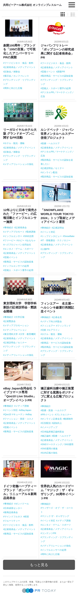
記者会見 (57, 317)
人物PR (46, 249)
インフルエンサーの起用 (16, 266)
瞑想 (26, 516)
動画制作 (68, 419)
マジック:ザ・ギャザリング (55, 516)
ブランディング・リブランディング (19, 82)
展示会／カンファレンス (16, 76)
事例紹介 (8, 227)
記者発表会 (21, 227)
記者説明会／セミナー (53, 168)
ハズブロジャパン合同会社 (17, 244)
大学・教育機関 (28, 334)
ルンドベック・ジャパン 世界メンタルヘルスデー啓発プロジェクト (59, 133)
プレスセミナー (64, 414)
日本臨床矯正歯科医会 (53, 431)
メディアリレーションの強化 (18, 164)
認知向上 (57, 423)
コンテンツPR (49, 533)
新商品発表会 (11, 512)
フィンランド (64, 325)
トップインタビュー (52, 236)
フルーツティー (12, 521)
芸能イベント (48, 71)
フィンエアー (48, 325)
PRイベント (48, 414)
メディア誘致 (22, 406)
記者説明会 (58, 227)
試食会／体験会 (12, 71)
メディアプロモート (14, 232)
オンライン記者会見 (52, 419)
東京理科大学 (11, 334)
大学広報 (20, 317)
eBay (29, 414)
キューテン (19, 414)
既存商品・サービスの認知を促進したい (57, 162)
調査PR (61, 71)
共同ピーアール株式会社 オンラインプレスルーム (32, 4)
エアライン (54, 330)
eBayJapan (25, 410)
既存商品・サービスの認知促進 (57, 76)
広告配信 (46, 423)
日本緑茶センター (13, 508)
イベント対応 (48, 232)
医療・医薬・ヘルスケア (54, 410)
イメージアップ (49, 427)
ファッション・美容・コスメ (18, 419)
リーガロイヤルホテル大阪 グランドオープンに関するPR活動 (20, 133)
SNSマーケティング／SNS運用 (57, 444)
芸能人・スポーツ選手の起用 (56, 88)
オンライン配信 (49, 172)
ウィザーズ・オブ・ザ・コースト (57, 510)
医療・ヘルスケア (51, 143)
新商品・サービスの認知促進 (18, 261)
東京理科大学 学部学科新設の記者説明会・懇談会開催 (20, 307)
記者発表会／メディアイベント (20, 67)
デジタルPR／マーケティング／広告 (57, 94)
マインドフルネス (13, 516)
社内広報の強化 (49, 453)
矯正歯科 (46, 436)
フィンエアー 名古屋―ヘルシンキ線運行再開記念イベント (57, 307)
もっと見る (39, 565)
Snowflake (69, 236)
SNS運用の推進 (50, 448)
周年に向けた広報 (13, 88)
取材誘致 (31, 232)
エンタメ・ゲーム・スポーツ (18, 249)
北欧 (44, 330)
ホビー (21, 240)
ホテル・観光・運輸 (14, 143)
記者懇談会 (10, 321)
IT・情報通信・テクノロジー (56, 240)
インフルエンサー (13, 236)
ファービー (10, 240)
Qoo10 (7, 414)
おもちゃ (31, 240)
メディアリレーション (15, 330)
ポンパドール (22, 503)
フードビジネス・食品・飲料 (18, 63)
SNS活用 (29, 236)
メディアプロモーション (16, 325)
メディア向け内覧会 (52, 321)
